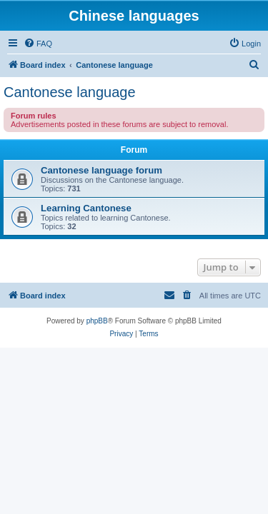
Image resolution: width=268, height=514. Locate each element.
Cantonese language (70, 92)
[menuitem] (38, 43)
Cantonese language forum (101, 170)
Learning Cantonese (86, 208)
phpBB (97, 321)
